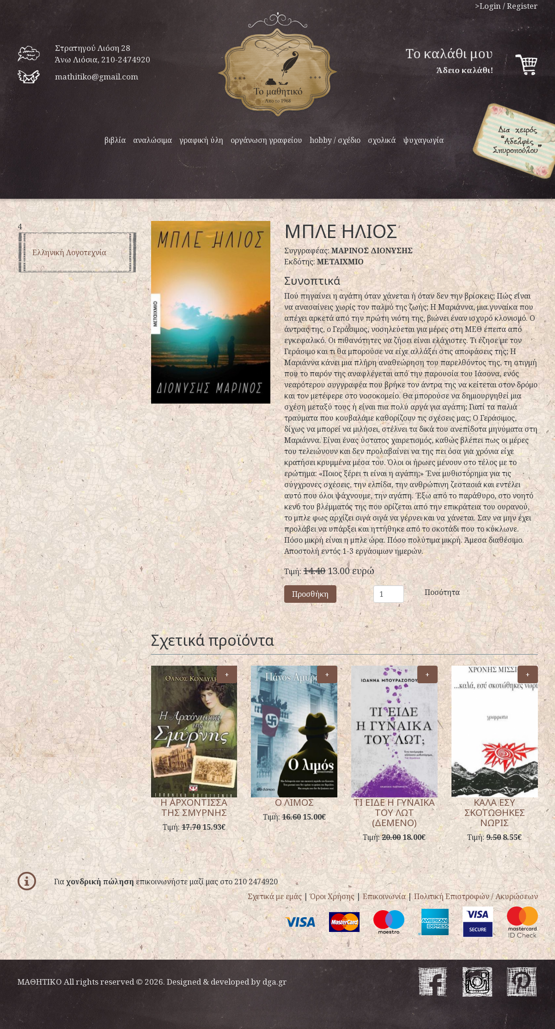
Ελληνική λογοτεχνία (69, 252)
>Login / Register (506, 5)
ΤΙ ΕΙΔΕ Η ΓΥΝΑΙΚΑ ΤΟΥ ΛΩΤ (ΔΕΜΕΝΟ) (394, 812)
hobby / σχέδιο (335, 140)
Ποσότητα (431, 592)
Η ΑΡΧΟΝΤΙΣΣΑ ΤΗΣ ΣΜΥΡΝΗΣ (193, 807)
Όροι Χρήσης (332, 896)
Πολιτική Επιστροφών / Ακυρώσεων (476, 896)
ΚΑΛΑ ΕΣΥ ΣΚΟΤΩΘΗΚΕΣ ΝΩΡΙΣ (494, 812)
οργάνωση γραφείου (266, 140)
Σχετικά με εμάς (275, 896)
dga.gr (274, 981)
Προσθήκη (310, 594)
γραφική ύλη (201, 140)
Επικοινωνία (384, 896)
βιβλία (115, 140)
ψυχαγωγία (423, 140)
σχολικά (382, 140)
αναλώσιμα (152, 140)
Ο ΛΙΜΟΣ (294, 802)
